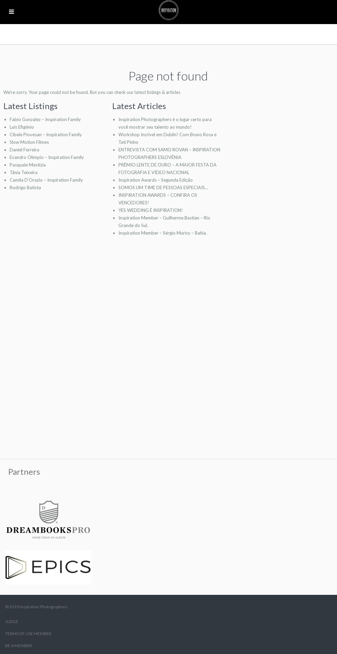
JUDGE (11, 621)
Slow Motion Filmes (29, 142)
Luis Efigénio (22, 127)
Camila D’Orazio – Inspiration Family (46, 180)
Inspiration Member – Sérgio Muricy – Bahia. (162, 233)
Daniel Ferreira (24, 149)
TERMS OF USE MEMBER (28, 633)
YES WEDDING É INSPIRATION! (150, 210)
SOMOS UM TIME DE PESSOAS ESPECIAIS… (163, 187)
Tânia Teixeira (24, 172)
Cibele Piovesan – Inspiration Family (46, 134)
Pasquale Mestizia (28, 165)
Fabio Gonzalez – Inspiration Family (45, 119)
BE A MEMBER (18, 645)
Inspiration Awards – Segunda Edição (155, 180)
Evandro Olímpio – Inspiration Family (47, 157)
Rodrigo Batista (25, 187)
